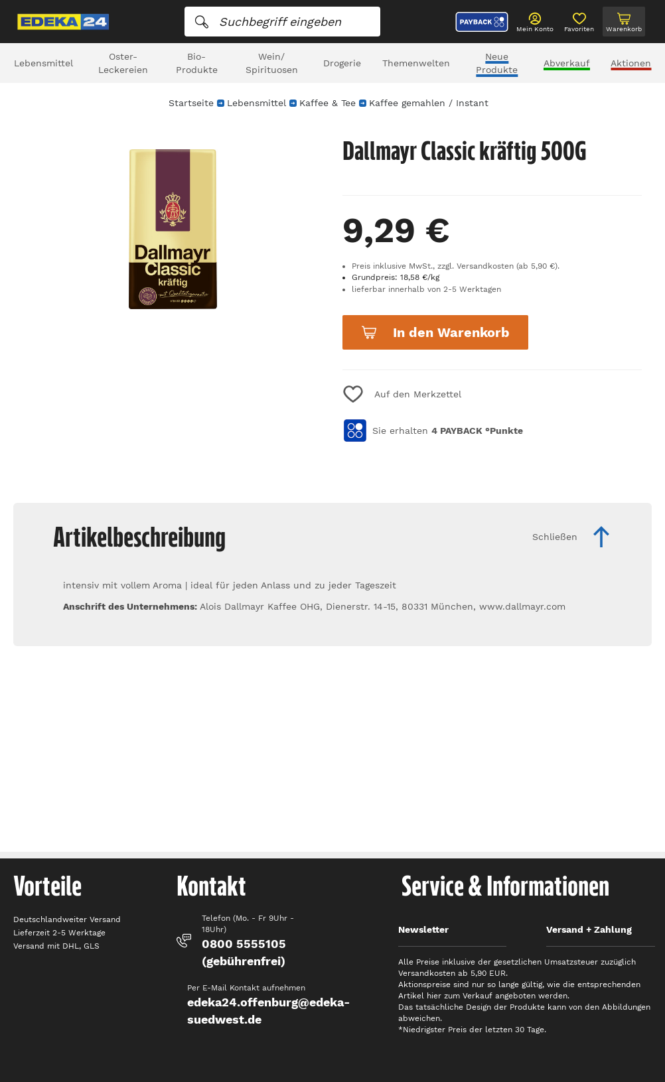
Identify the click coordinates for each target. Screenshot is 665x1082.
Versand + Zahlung (589, 929)
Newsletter (423, 929)
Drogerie (342, 63)
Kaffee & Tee (327, 103)
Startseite (191, 103)
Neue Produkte (497, 63)
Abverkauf (567, 63)
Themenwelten (416, 63)
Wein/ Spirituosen (272, 63)
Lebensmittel (43, 63)
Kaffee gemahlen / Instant (428, 103)
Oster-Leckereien (123, 63)
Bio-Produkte (197, 63)
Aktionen (631, 63)
